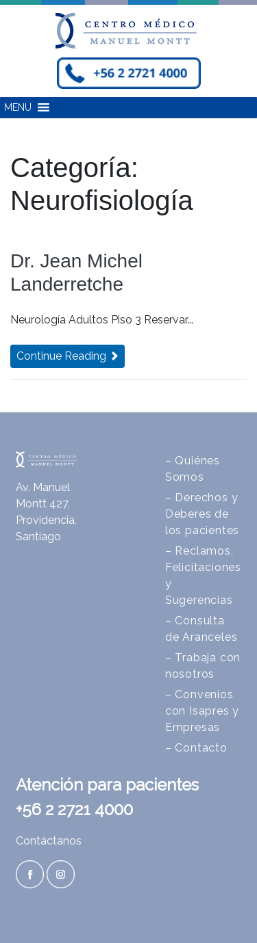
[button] (18, 107)
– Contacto (196, 747)
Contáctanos (49, 840)
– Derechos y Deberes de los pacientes (202, 514)
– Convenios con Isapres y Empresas (202, 711)
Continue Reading (67, 355)
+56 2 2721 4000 (74, 809)
